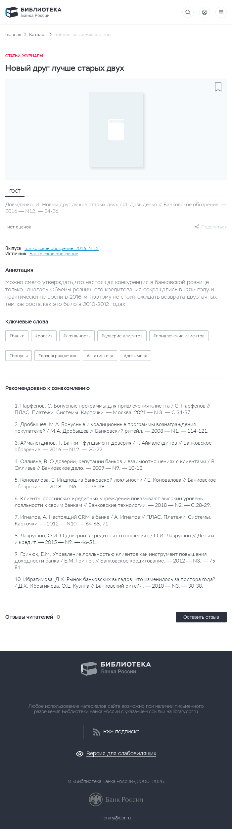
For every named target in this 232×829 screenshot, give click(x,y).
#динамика (135, 355)
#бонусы (18, 355)
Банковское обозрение (53, 253)
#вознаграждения (57, 355)
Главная (13, 34)
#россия (44, 335)
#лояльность (77, 335)
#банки (16, 335)
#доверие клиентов (122, 335)
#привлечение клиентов (179, 335)
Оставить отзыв (201, 617)
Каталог (37, 34)
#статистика (100, 355)
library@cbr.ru (116, 818)
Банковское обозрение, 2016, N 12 (61, 248)
